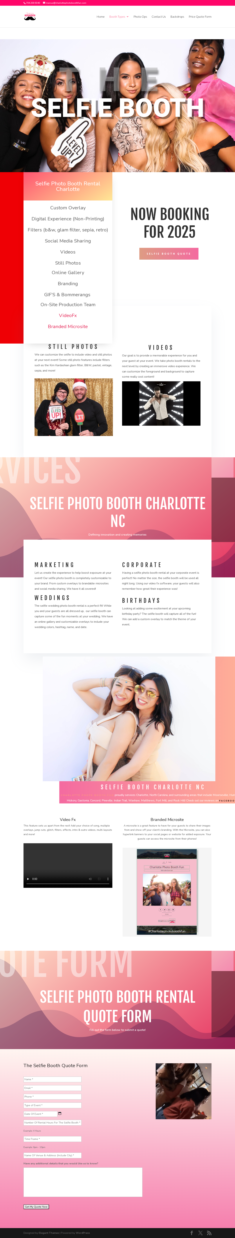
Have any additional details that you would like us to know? (61, 1163)
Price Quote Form (200, 16)
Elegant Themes (49, 1233)
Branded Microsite (68, 326)
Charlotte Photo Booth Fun (87, 795)
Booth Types (117, 16)
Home (101, 16)
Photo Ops (140, 16)
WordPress (83, 1233)
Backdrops (177, 16)
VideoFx (68, 315)
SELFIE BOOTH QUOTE (169, 253)
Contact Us (159, 16)
